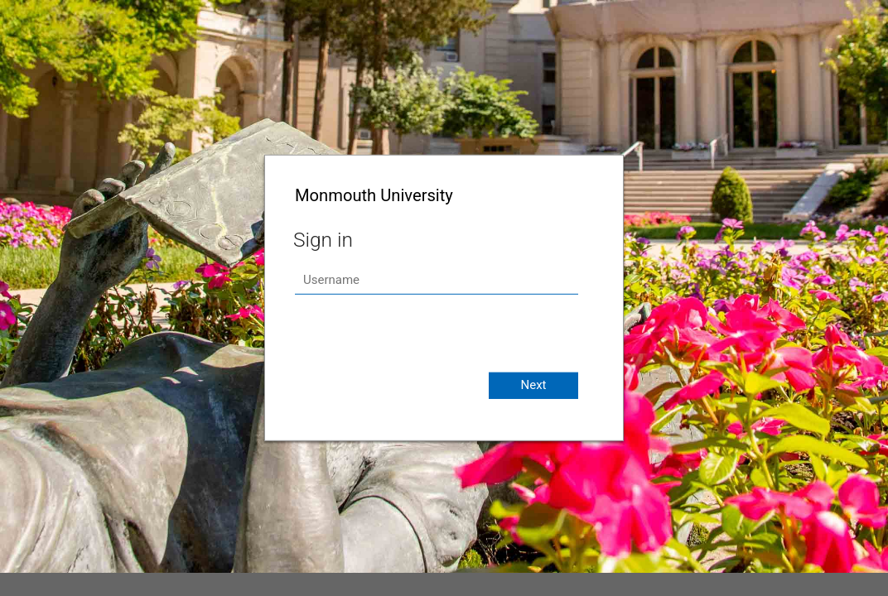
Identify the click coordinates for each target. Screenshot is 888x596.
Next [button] (533, 384)
